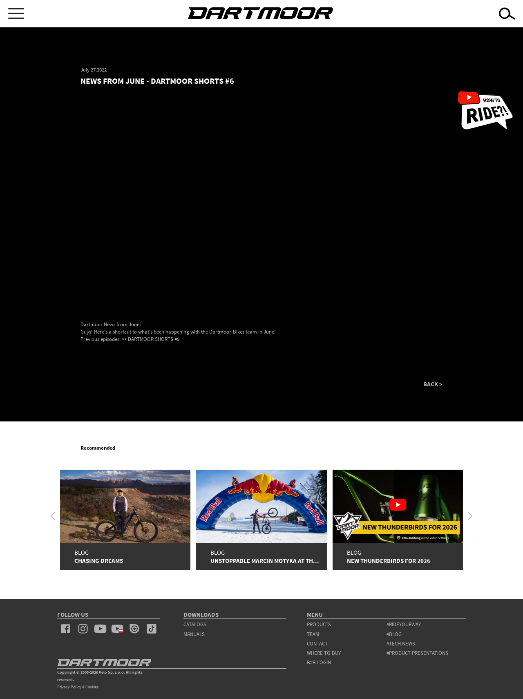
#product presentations (417, 653)
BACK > (433, 384)
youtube (100, 629)
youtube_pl (117, 629)
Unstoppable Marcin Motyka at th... (264, 561)
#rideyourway (404, 624)
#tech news (401, 643)
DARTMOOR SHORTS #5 (153, 339)
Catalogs (194, 624)
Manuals (194, 634)
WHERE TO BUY (324, 653)
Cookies (91, 687)
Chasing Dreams (98, 561)
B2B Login (319, 662)
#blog (394, 634)
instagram (83, 629)
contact (317, 643)
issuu (134, 629)
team (313, 634)
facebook (65, 629)
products (319, 624)
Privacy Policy (69, 687)
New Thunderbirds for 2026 (388, 561)
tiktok (151, 629)
